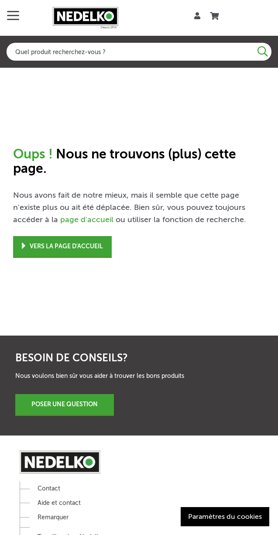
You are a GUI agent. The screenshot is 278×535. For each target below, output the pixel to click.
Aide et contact (59, 503)
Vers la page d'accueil (62, 246)
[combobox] (139, 52)
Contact (49, 488)
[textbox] (139, 52)
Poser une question (64, 404)
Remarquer (53, 517)
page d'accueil (86, 219)
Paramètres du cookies (225, 517)
